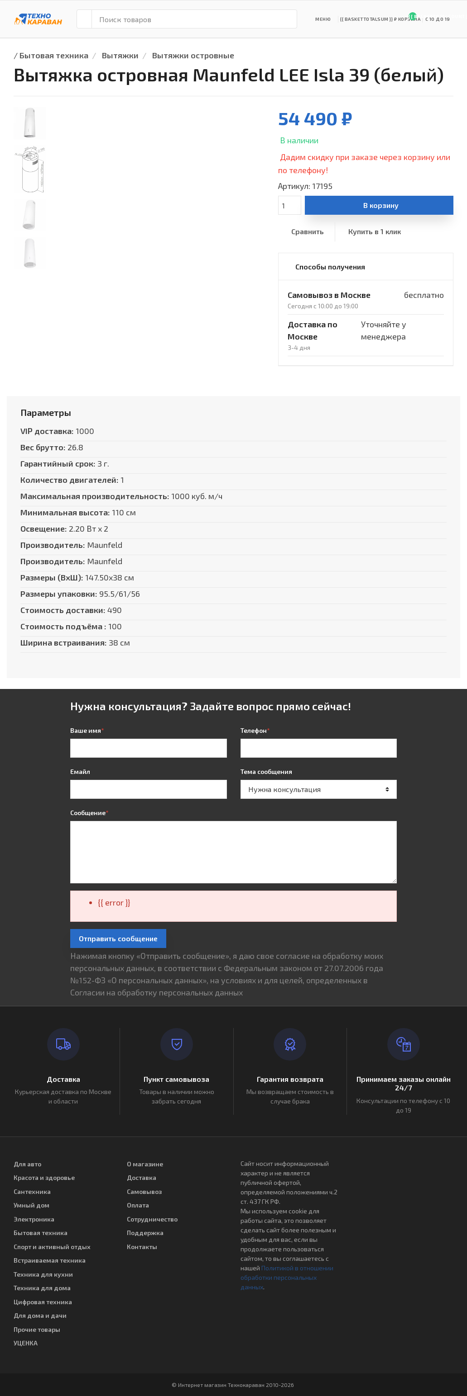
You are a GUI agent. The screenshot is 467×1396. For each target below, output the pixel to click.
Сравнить (307, 231)
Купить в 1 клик (374, 231)
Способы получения (330, 266)
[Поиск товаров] (194, 18)
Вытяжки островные (193, 55)
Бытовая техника (53, 55)
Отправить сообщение (118, 938)
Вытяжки (120, 55)
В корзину (381, 205)
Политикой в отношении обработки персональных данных (287, 1277)
